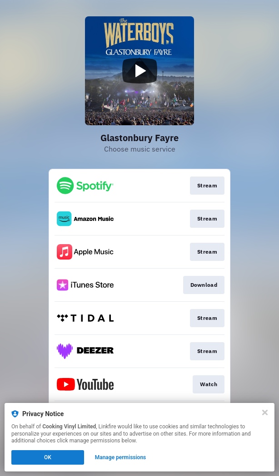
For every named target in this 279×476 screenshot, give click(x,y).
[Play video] (139, 70)
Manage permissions (120, 457)
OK (47, 457)
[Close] (265, 412)
